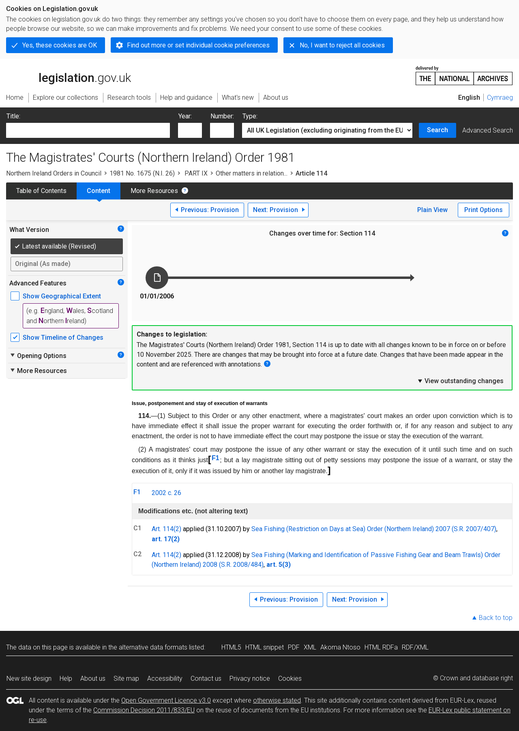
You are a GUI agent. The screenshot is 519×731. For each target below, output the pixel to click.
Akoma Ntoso (340, 647)
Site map (126, 678)
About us (92, 678)
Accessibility (164, 678)
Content (98, 191)
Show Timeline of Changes (63, 337)
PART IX (195, 173)
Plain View (432, 210)
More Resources (154, 191)
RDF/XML (415, 647)
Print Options (483, 210)
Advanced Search (487, 130)
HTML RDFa (381, 647)
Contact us (206, 678)
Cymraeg (500, 97)
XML (310, 647)
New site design (28, 678)
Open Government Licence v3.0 (166, 700)
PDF (294, 647)
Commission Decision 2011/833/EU (144, 710)
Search (437, 130)
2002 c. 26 (166, 493)
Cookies (290, 678)
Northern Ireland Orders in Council (53, 173)
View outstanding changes (460, 381)
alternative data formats (153, 647)
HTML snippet (264, 647)
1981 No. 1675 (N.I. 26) (142, 173)
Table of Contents (41, 191)
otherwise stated (277, 700)
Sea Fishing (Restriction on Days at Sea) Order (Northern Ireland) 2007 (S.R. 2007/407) (373, 529)
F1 (215, 457)
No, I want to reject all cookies (342, 45)
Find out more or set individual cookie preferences (198, 45)
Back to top (496, 618)
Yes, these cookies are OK (59, 45)
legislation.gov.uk (68, 75)
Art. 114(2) (166, 529)
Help (66, 678)
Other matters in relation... (251, 173)
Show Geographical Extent (62, 296)
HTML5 (231, 647)
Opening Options (37, 356)
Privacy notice (249, 678)
